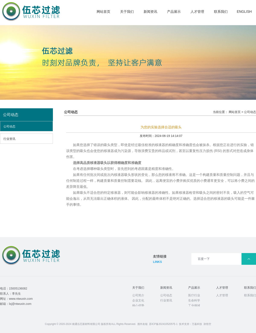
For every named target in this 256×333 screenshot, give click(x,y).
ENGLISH (244, 11)
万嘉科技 (197, 324)
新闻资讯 (150, 11)
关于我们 (127, 11)
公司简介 (138, 295)
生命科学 (194, 300)
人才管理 (197, 11)
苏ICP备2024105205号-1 (163, 324)
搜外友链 (142, 324)
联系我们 (221, 11)
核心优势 (138, 305)
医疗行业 (194, 295)
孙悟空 (207, 324)
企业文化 (138, 300)
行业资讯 (9, 138)
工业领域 (194, 305)
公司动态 (9, 126)
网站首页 (103, 11)
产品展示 (174, 11)
